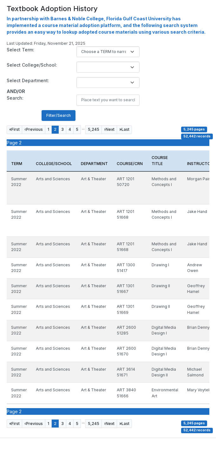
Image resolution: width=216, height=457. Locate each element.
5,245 (93, 129)
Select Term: (20, 49)
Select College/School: (32, 65)
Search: (15, 98)
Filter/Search (58, 115)
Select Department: (28, 80)
